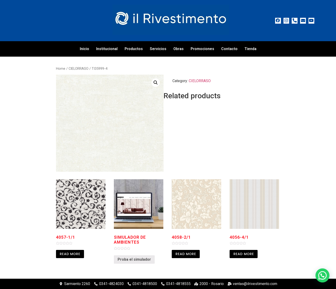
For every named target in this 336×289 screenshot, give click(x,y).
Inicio (84, 49)
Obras (178, 49)
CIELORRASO (78, 68)
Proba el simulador (134, 259)
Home (60, 68)
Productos (134, 49)
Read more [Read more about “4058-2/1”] (185, 254)
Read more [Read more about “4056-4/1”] (243, 254)
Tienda (250, 49)
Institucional (107, 49)
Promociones (202, 49)
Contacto (229, 49)
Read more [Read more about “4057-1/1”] (70, 254)
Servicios (158, 49)
